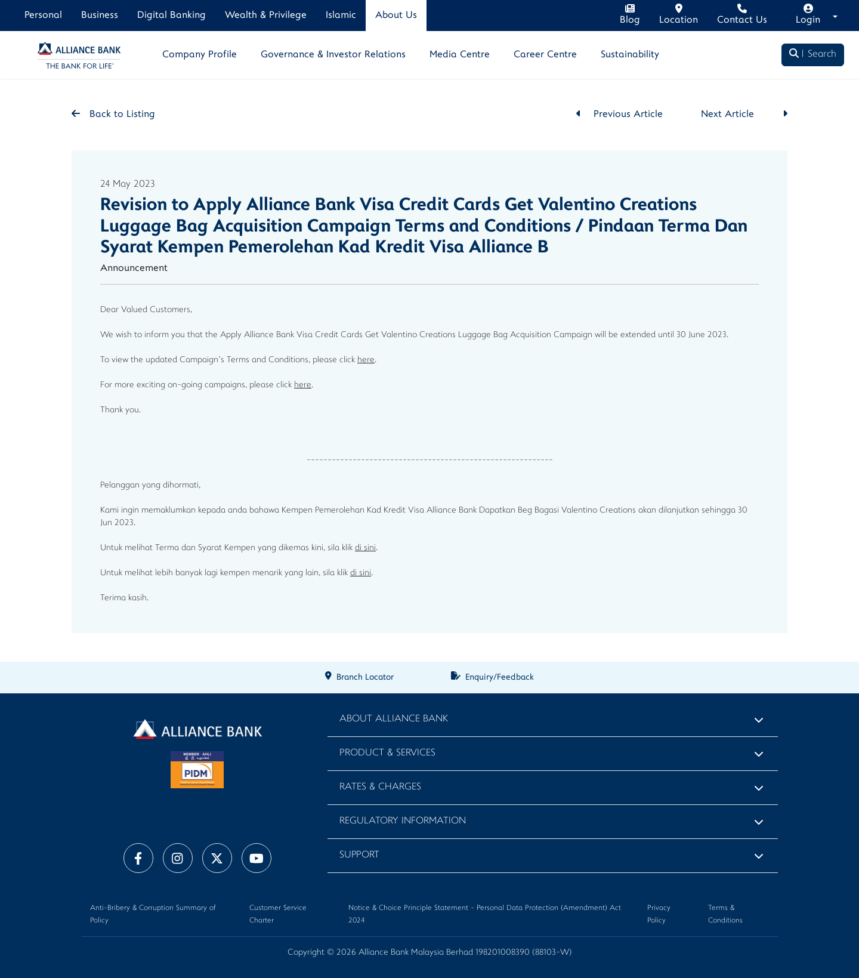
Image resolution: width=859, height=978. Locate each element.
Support (359, 855)
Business (99, 15)
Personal (43, 15)
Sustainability (630, 55)
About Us (396, 15)
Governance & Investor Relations (333, 55)
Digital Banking (171, 15)
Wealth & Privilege (266, 15)
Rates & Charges (380, 787)
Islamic (341, 15)
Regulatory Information (402, 821)
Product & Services (387, 753)
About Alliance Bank (393, 719)
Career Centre (545, 55)
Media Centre (460, 55)
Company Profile (199, 55)
